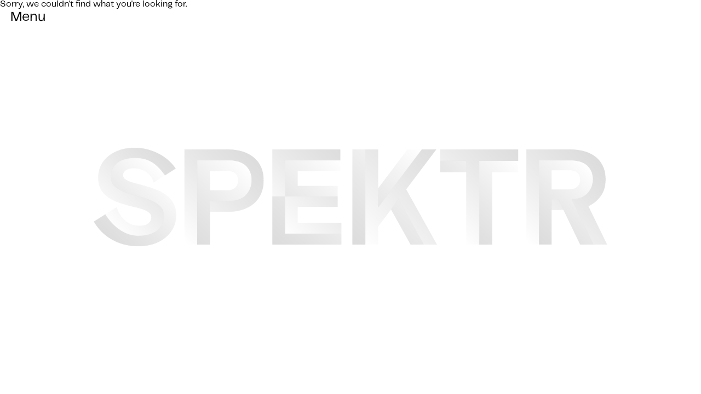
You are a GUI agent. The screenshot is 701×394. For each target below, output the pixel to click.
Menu (28, 17)
